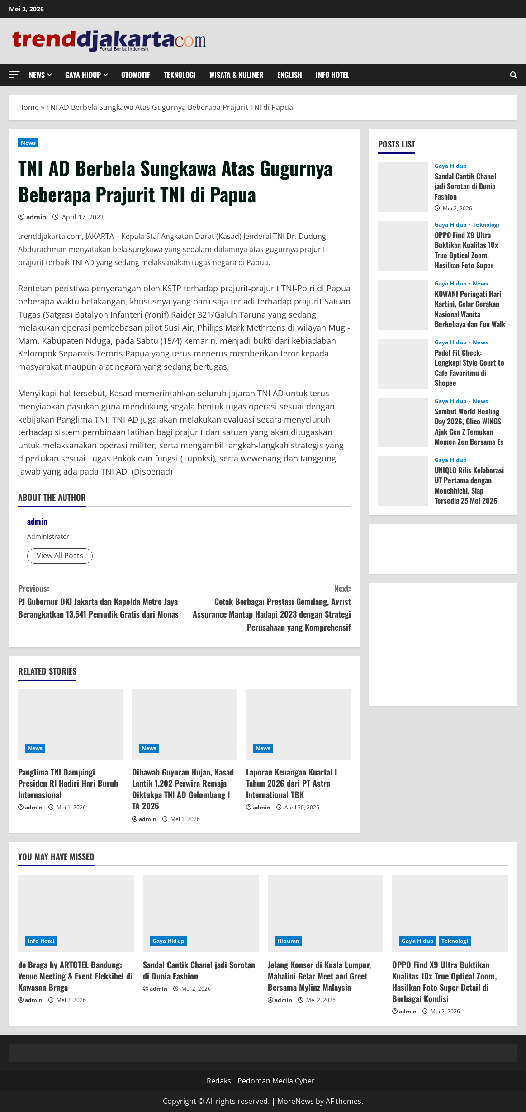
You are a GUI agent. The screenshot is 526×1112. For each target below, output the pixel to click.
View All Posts (60, 556)
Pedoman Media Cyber (276, 1081)
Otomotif (135, 74)
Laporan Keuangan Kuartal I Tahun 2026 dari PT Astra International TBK (291, 783)
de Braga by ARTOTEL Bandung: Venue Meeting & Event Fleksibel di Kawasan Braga (75, 976)
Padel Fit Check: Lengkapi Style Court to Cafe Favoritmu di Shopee (469, 367)
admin (36, 217)
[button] (14, 74)
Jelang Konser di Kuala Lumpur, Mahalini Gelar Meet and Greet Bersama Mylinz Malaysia (319, 976)
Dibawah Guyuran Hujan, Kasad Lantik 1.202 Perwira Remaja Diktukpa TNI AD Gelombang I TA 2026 (183, 789)
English (289, 74)
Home (28, 107)
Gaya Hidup (83, 74)
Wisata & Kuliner (236, 74)
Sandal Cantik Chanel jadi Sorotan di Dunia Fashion (465, 186)
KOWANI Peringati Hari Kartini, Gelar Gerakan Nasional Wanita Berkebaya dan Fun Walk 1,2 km (470, 314)
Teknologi (180, 74)
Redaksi (220, 1081)
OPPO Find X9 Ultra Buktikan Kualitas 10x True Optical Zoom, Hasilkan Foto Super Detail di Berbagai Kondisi (466, 260)
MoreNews (295, 1101)
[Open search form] (513, 75)
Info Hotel (332, 74)
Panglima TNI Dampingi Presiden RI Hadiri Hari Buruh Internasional (68, 783)
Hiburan (288, 941)
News (37, 74)
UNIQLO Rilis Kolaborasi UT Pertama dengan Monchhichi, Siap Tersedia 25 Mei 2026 (469, 485)
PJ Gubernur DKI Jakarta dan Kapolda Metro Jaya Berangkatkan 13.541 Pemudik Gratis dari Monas (101, 601)
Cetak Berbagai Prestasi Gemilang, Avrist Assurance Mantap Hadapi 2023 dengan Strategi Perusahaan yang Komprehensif (268, 607)
